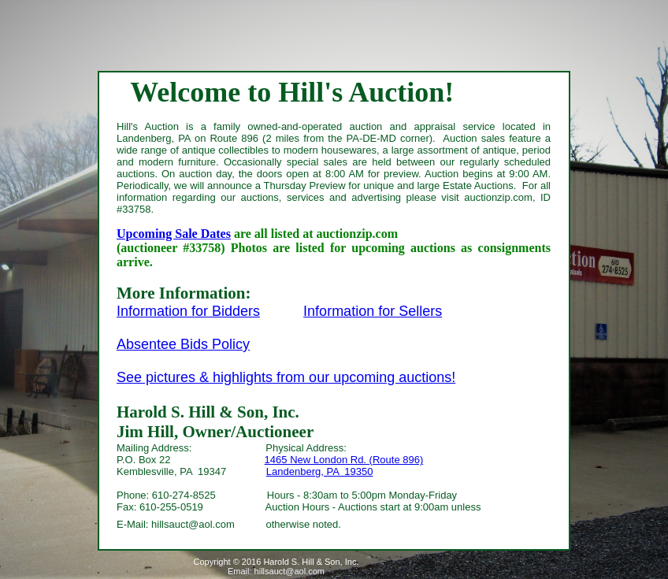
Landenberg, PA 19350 (319, 471)
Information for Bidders (188, 311)
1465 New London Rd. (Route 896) (344, 460)
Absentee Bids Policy (183, 344)
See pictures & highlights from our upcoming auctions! (286, 377)
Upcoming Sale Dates (174, 233)
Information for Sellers (372, 311)
